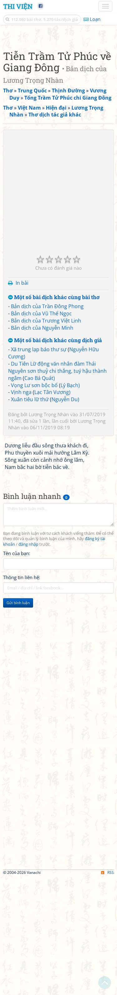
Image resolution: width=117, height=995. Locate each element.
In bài (22, 400)
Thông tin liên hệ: (21, 694)
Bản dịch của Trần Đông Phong (47, 423)
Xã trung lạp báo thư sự (38, 466)
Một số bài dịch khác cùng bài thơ (54, 414)
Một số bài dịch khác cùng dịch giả (55, 458)
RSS (107, 989)
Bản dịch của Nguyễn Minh (42, 444)
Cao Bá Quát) (39, 495)
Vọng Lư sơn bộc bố (34, 502)
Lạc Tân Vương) (52, 509)
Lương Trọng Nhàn (49, 531)
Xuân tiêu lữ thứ (30, 516)
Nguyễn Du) (65, 516)
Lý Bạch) (70, 502)
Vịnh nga (21, 509)
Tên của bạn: (16, 670)
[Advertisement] (58, 94)
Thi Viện (17, 6)
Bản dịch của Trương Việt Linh (46, 437)
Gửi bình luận (18, 719)
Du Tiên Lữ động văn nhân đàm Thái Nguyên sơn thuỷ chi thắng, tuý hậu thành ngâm (57, 488)
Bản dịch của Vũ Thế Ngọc (41, 430)
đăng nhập (28, 661)
